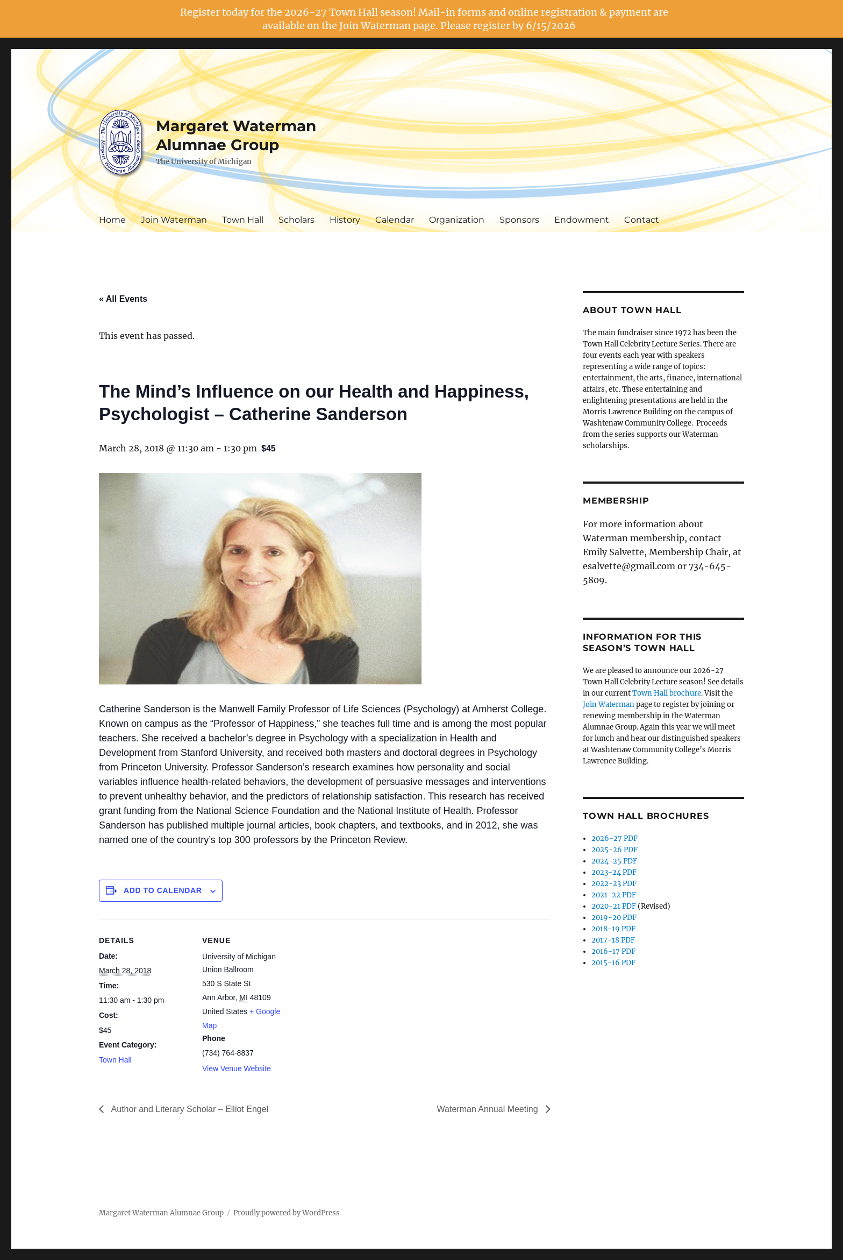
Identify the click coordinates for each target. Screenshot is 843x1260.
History (345, 220)
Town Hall (242, 220)
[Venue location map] (362, 993)
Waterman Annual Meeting (488, 1109)
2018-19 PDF (613, 928)
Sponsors (519, 220)
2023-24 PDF (614, 872)
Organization (456, 220)
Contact (641, 220)
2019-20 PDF (614, 917)
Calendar (394, 220)
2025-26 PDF (614, 849)
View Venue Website (236, 1068)
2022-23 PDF (614, 883)
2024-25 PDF (614, 861)
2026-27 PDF (614, 838)
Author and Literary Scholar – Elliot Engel (188, 1109)
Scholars (296, 220)
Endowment (581, 220)
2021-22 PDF (613, 895)
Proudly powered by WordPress (286, 1212)
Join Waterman (174, 220)
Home (112, 220)
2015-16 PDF (613, 962)
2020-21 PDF (613, 906)
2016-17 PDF (613, 951)
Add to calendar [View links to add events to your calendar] (163, 890)
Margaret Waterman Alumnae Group (236, 135)
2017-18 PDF (613, 940)
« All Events (123, 298)
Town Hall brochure (666, 693)
